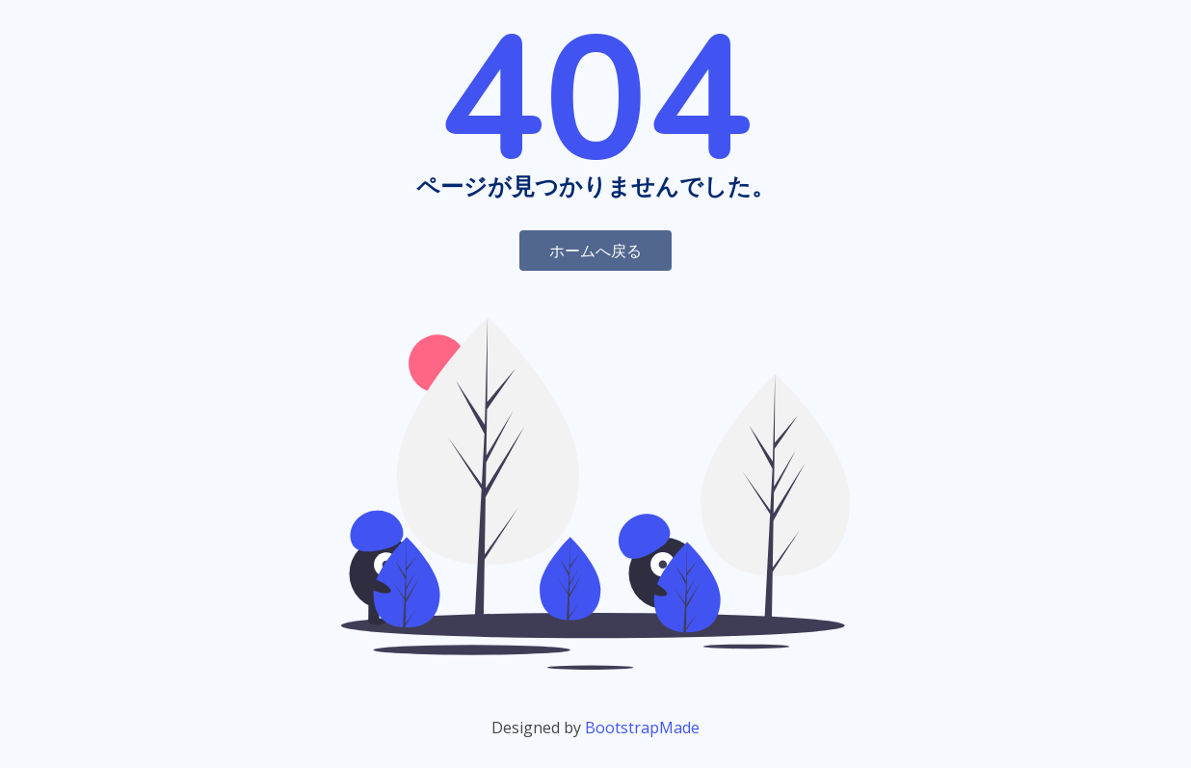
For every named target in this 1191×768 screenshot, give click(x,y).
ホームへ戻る (595, 250)
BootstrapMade (642, 727)
